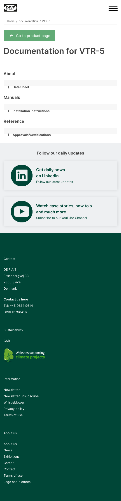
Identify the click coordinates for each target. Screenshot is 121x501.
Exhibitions (11, 456)
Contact (9, 469)
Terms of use (13, 415)
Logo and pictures (17, 482)
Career (9, 463)
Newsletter (12, 390)
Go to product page (29, 35)
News (8, 450)
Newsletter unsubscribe (21, 396)
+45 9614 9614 (21, 305)
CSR (7, 341)
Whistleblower (14, 402)
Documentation (28, 21)
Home (10, 21)
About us (10, 444)
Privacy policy (14, 409)
